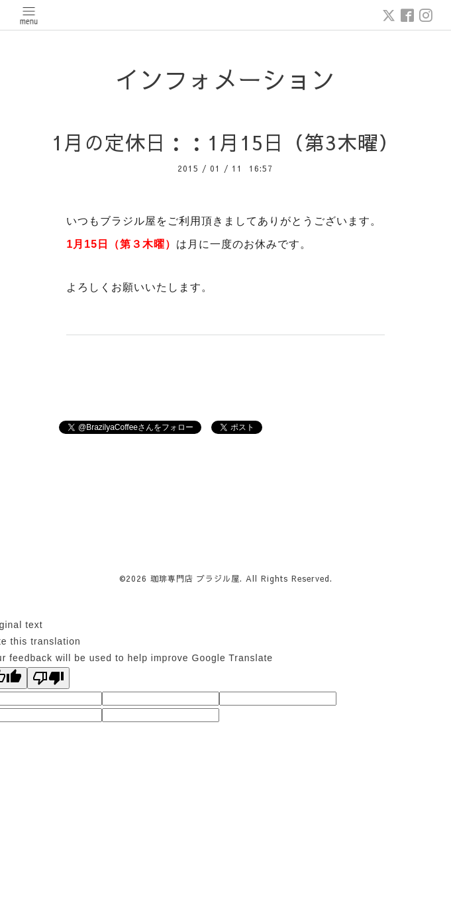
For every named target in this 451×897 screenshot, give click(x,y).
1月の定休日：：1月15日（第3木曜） (225, 142)
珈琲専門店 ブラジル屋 (195, 578)
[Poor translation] (48, 678)
